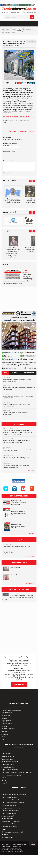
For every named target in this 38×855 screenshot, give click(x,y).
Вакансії (4, 783)
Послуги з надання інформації (11, 775)
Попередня (13, 131)
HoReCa (4, 829)
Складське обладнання (9, 826)
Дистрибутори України (9, 805)
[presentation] (18, 176)
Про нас (4, 751)
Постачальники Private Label (11, 800)
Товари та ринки (16, 29)
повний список (30, 583)
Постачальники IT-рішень (10, 824)
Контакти (4, 780)
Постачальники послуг (9, 813)
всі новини (31, 418)
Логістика (5, 734)
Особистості (8, 231)
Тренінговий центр (8, 759)
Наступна (31, 131)
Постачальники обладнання (11, 810)
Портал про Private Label (10, 769)
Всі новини (31, 470)
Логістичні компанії (8, 816)
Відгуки (4, 777)
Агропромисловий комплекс (11, 808)
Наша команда (6, 754)
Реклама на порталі (8, 756)
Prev (30, 181)
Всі (5, 373)
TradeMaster (6, 29)
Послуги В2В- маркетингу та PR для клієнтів (16, 772)
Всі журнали (30, 533)
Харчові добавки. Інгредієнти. (11, 821)
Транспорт (5, 834)
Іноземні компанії (7, 837)
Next (34, 181)
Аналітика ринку (7, 712)
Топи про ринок (7, 715)
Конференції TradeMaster (10, 761)
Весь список (23, 131)
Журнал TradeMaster (8, 767)
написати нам (19, 684)
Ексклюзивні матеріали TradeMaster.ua (16, 116)
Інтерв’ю (4, 718)
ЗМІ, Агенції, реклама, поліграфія (12, 832)
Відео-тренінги (6, 721)
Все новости (27, 29)
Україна (15, 373)
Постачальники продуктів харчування (14, 794)
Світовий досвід (7, 723)
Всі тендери (30, 556)
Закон (3, 736)
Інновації (4, 726)
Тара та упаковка (7, 818)
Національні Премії (8, 764)
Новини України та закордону (11, 710)
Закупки (4, 731)
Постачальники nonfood (9, 797)
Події (3, 739)
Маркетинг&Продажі (8, 728)
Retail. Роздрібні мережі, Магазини (13, 802)
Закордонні (29, 373)
